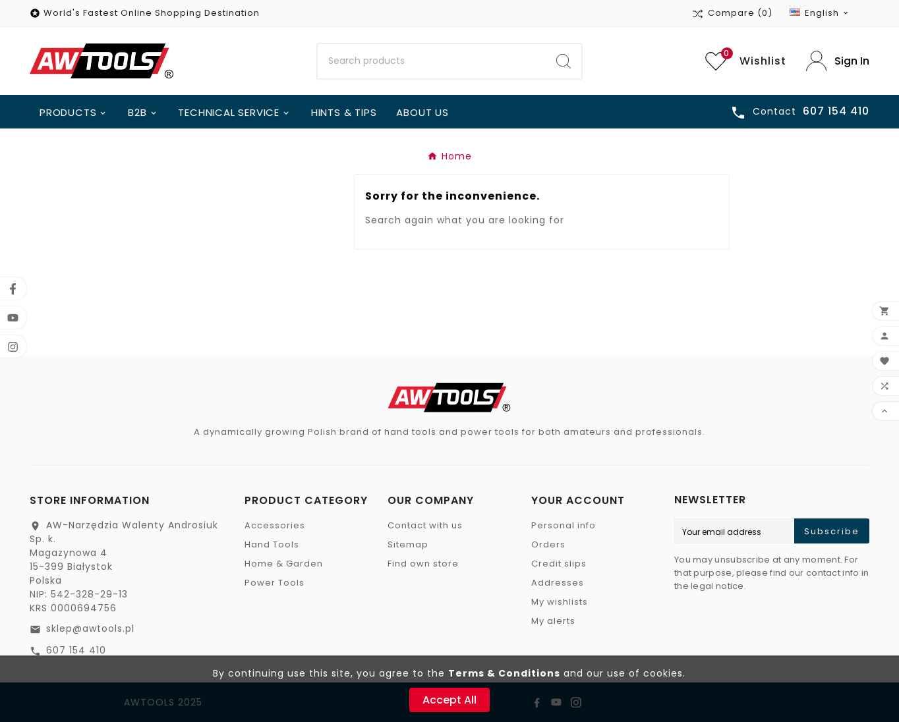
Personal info (563, 525)
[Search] (432, 61)
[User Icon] (837, 61)
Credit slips (559, 563)
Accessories (275, 525)
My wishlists (559, 602)
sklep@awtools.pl (90, 628)
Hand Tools (272, 544)
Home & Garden (284, 563)
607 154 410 (76, 650)
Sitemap (408, 544)
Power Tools (274, 582)
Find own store (423, 563)
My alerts (553, 621)
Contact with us (425, 525)
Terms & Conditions (504, 673)
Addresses (557, 582)
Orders (548, 544)
